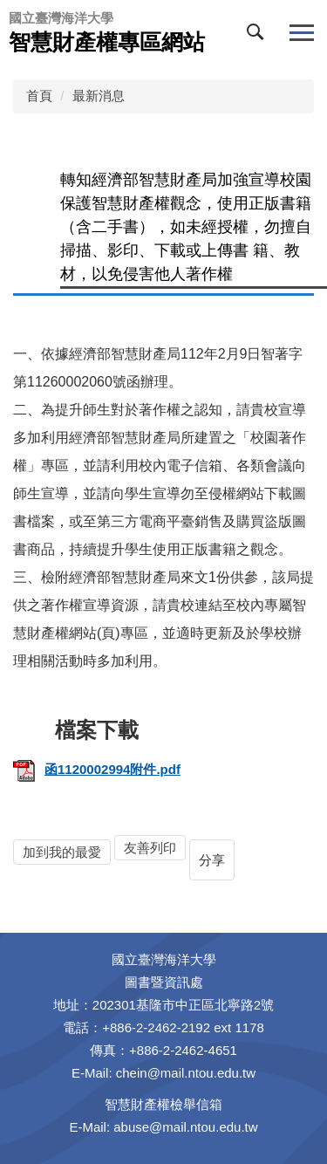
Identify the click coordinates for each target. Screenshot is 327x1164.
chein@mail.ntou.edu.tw (185, 1072)
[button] (259, 36)
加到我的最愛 (62, 852)
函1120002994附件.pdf (97, 769)
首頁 (39, 95)
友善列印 (150, 847)
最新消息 (98, 95)
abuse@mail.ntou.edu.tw (185, 1126)
